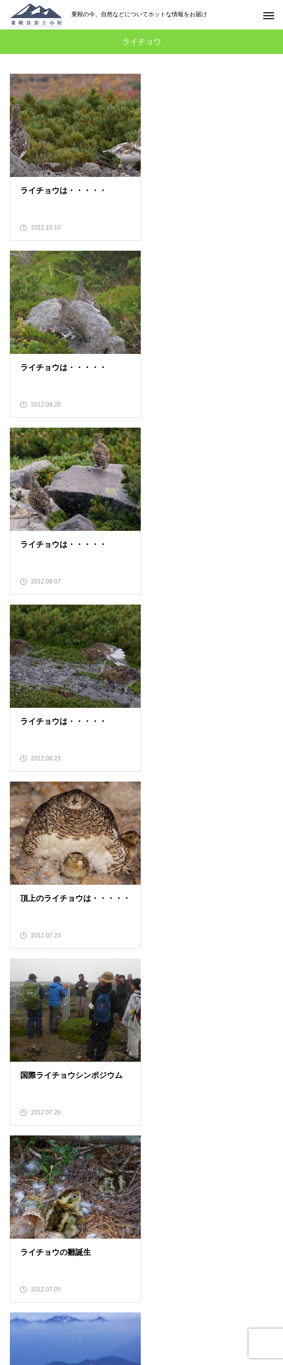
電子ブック (142, 1254)
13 (166, 1006)
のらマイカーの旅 (141, 1219)
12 (142, 1006)
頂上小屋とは (141, 1168)
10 (93, 1006)
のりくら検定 (141, 1202)
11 (118, 1006)
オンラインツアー (141, 1237)
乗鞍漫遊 (142, 1185)
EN (141, 1288)
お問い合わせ (141, 1271)
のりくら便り (141, 1151)
